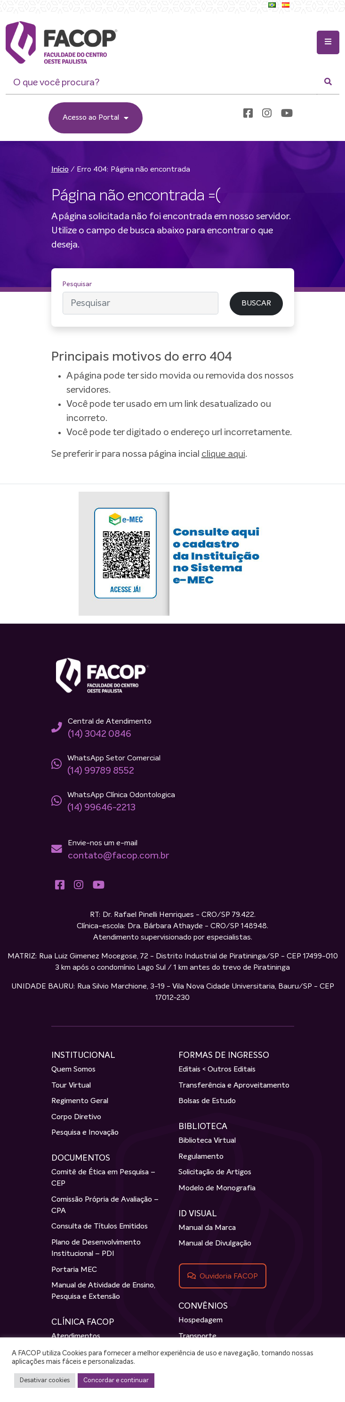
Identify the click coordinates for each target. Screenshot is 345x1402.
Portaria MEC (74, 1270)
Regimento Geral (79, 1101)
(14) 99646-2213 (101, 807)
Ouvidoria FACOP (229, 1276)
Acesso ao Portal (95, 117)
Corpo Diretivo (76, 1117)
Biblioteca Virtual (207, 1141)
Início (60, 169)
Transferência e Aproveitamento (233, 1085)
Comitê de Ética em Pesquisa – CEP (103, 1178)
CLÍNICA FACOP (82, 1322)
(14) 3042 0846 (99, 734)
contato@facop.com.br (118, 855)
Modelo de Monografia (217, 1188)
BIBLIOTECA (202, 1126)
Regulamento (201, 1157)
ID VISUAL (197, 1214)
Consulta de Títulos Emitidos (99, 1227)
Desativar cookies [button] (45, 1380)
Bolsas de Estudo (207, 1101)
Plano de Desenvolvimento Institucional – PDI (96, 1248)
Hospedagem (200, 1321)
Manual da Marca (207, 1228)
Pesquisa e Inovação (85, 1133)
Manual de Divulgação (214, 1244)
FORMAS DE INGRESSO (223, 1055)
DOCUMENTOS (80, 1158)
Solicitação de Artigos (214, 1172)
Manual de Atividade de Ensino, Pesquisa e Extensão (103, 1291)
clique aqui (223, 454)
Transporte (197, 1336)
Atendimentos (75, 1336)
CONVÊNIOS (203, 1306)
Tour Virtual (71, 1085)
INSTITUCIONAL (83, 1055)
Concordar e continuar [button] (116, 1380)
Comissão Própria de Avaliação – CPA (105, 1205)
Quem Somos (73, 1069)
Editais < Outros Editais (217, 1069)
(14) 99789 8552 (100, 770)
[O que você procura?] (161, 83)
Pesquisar (77, 284)
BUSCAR (256, 303)
